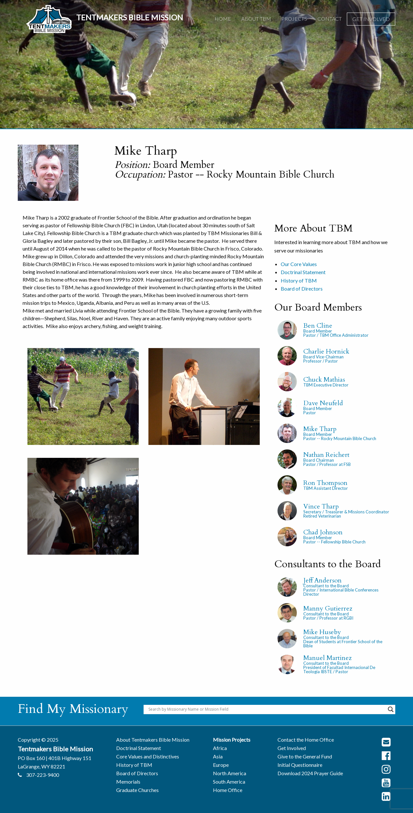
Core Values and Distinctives (147, 756)
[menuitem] (222, 19)
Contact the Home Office (305, 739)
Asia (218, 756)
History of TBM (299, 280)
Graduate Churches (137, 790)
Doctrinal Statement (303, 272)
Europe (221, 765)
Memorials (128, 781)
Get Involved (371, 19)
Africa (220, 748)
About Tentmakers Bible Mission (152, 739)
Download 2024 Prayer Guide (310, 773)
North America (229, 773)
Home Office (227, 790)
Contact (329, 18)
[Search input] (266, 709)
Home (223, 18)
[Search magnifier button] (390, 709)
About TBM (256, 18)
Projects (294, 18)
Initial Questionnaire (299, 765)
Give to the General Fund (304, 756)
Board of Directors (302, 288)
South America (229, 781)
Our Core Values (299, 264)
